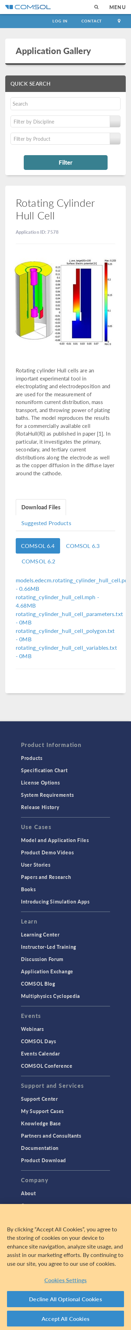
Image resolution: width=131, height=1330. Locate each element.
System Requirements (47, 794)
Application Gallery (53, 50)
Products (32, 757)
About (28, 1193)
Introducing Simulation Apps (55, 901)
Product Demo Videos (47, 852)
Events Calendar (40, 1053)
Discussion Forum (42, 958)
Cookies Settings (65, 1281)
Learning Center (40, 934)
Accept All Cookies (65, 1319)
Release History (40, 806)
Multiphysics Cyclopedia (50, 995)
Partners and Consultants (51, 1135)
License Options (40, 782)
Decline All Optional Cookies (65, 1300)
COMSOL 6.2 (39, 561)
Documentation (40, 1147)
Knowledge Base (41, 1123)
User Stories (35, 864)
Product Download (43, 1160)
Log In (59, 21)
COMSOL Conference (47, 1065)
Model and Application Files (55, 839)
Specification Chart (44, 770)
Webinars (32, 1028)
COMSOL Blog (38, 983)
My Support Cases (42, 1110)
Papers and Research (46, 876)
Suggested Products (46, 523)
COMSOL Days (38, 1041)
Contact (91, 21)
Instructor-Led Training (48, 946)
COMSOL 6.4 (38, 546)
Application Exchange (47, 971)
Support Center (39, 1098)
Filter (65, 162)
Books (28, 889)
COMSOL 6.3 (83, 546)
